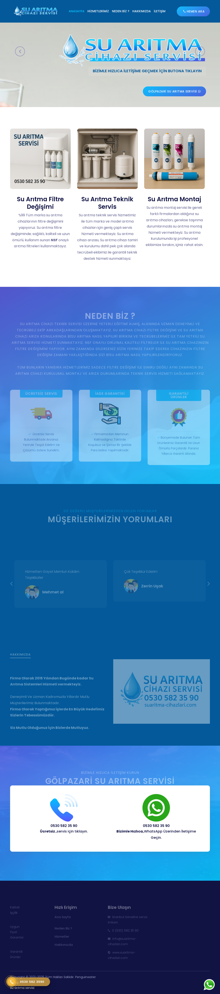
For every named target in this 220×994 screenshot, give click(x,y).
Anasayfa (76, 11)
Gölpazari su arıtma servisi (174, 91)
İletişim (159, 11)
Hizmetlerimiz (98, 11)
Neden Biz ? (120, 11)
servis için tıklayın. (64, 831)
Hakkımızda (141, 11)
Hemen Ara (194, 11)
